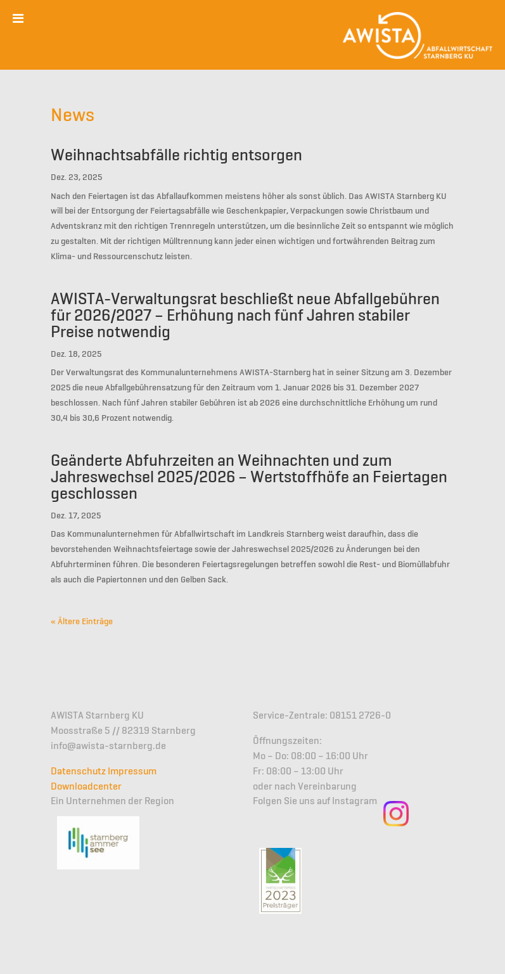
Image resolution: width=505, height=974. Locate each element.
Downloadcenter (86, 787)
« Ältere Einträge (82, 621)
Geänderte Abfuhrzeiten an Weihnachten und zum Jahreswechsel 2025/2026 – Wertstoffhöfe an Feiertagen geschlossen (249, 478)
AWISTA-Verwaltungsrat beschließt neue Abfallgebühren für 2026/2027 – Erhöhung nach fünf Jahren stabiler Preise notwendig (245, 316)
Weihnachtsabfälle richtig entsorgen (176, 156)
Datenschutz (78, 772)
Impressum (132, 772)
